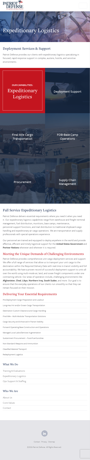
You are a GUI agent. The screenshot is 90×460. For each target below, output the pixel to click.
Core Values (9, 402)
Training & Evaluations (14, 371)
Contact (7, 408)
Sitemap (51, 441)
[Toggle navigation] (83, 6)
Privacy (44, 441)
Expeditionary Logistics (14, 376)
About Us (7, 397)
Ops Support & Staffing (14, 381)
